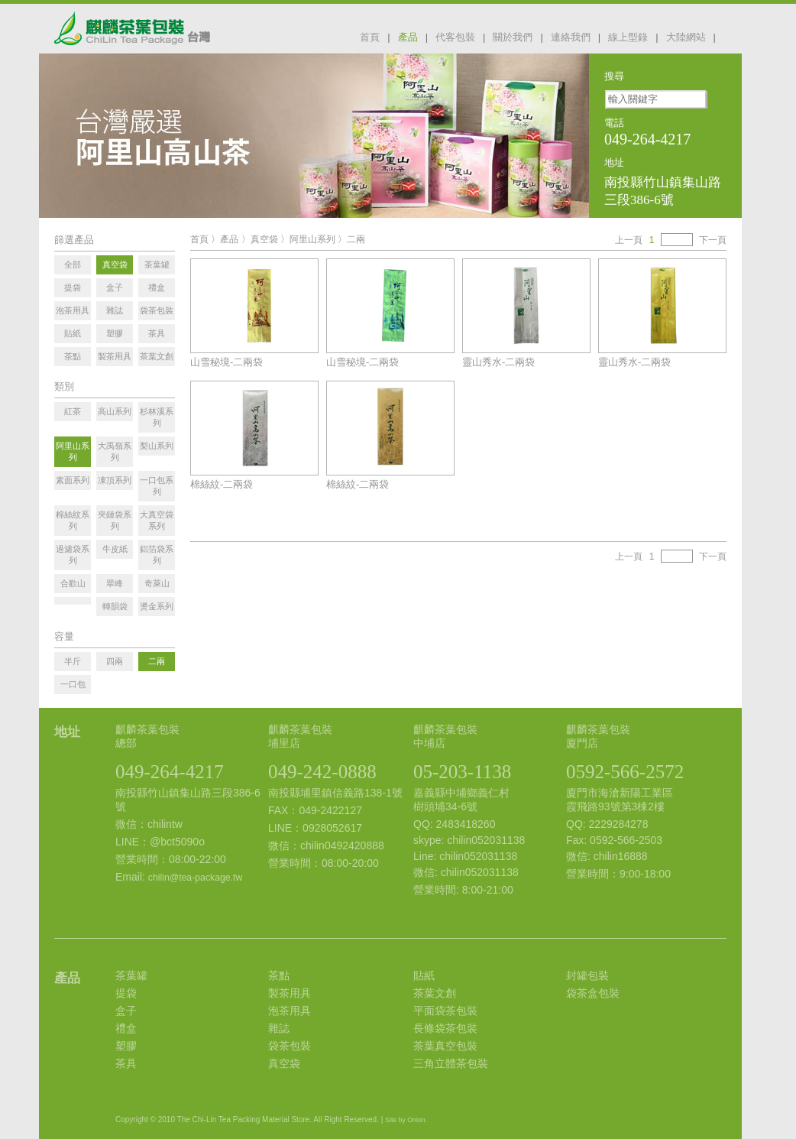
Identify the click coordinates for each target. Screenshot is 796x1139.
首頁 (370, 37)
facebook (732, 36)
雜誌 (279, 1028)
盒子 (126, 1010)
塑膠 (126, 1046)
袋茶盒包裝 (593, 993)
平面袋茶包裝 (445, 1010)
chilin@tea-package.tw (195, 877)
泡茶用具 (289, 1010)
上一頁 (628, 240)
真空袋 (264, 239)
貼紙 (424, 975)
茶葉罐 (131, 975)
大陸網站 (686, 37)
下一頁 (712, 240)
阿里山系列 (312, 239)
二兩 (356, 239)
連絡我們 (571, 37)
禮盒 (126, 1028)
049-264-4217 (169, 771)
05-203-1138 (462, 771)
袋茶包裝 (289, 1046)
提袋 (126, 993)
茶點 (279, 975)
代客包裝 (455, 37)
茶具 (126, 1063)
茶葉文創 (434, 993)
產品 (408, 37)
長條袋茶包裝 (445, 1028)
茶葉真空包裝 (445, 1046)
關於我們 (512, 37)
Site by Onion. (406, 1120)
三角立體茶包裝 (450, 1063)
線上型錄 (628, 37)
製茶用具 (289, 993)
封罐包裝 (587, 975)
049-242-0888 (322, 771)
